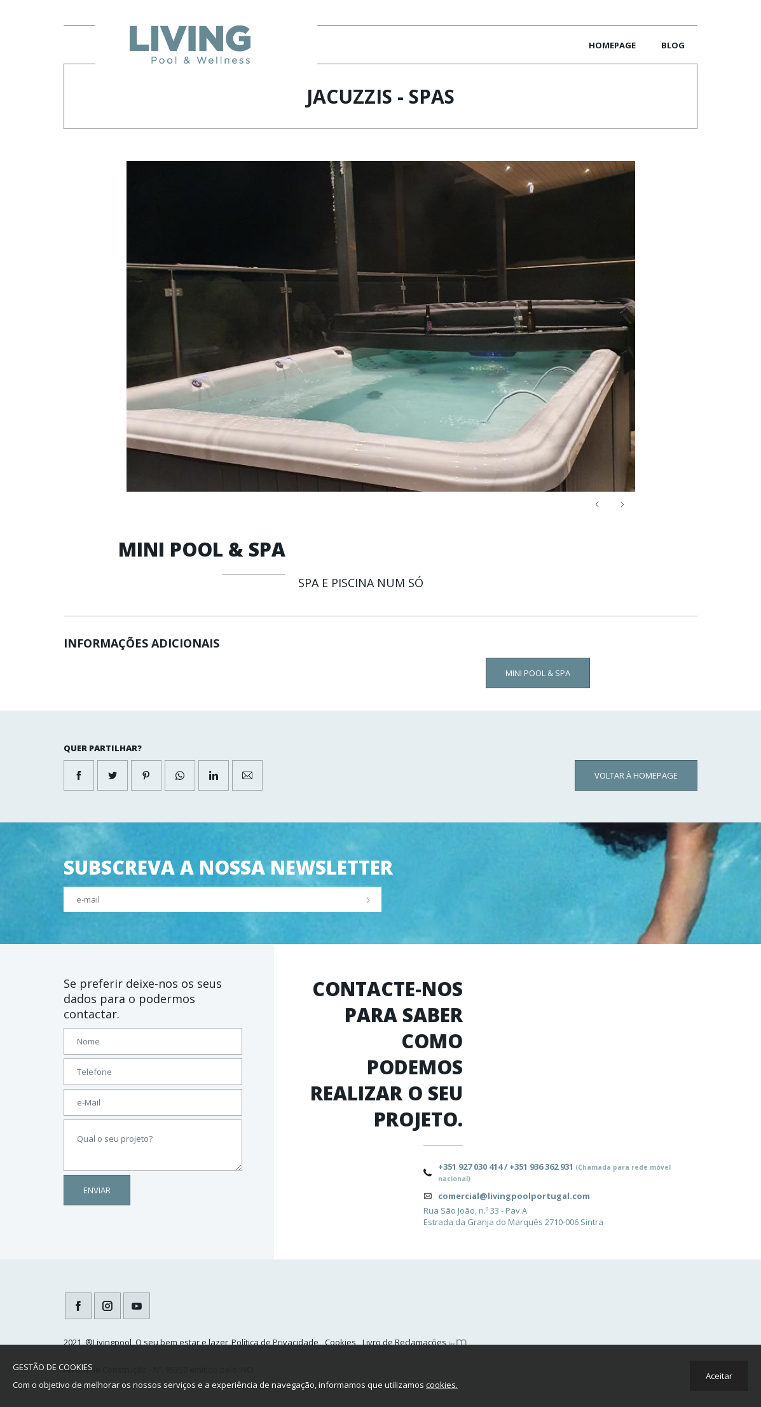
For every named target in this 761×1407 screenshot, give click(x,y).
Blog (673, 45)
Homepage (612, 45)
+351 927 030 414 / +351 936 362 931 (554, 1172)
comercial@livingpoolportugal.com (514, 1196)
